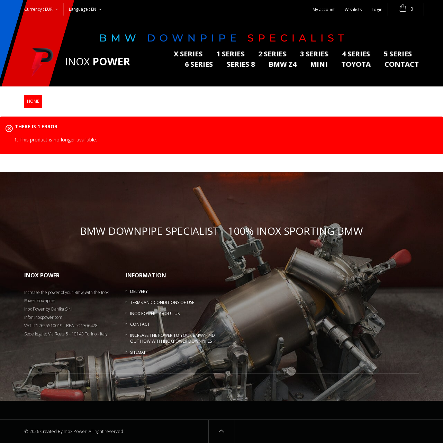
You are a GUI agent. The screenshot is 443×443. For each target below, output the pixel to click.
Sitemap (138, 352)
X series (188, 54)
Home (33, 101)
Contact (402, 65)
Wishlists (353, 9)
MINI (318, 65)
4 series (356, 54)
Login (377, 9)
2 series (272, 54)
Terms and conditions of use (162, 302)
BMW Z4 (282, 65)
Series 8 (241, 65)
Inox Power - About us (155, 313)
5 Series (398, 54)
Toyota (356, 65)
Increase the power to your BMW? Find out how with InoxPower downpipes (172, 338)
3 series (314, 54)
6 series (199, 65)
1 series (230, 54)
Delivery (139, 291)
